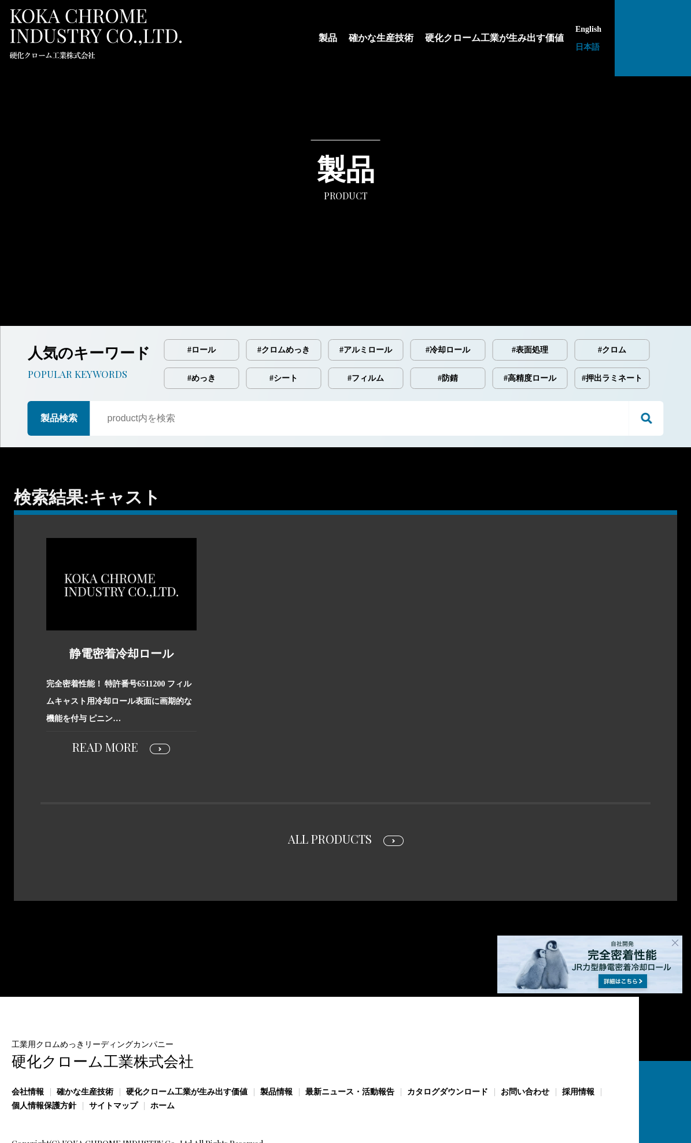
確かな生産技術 (85, 1043)
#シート (283, 329)
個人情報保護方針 (44, 1057)
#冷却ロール (448, 301)
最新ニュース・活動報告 (349, 1043)
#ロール (201, 301)
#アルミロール (365, 301)
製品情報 (276, 1043)
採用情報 (578, 1043)
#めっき (201, 329)
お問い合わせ (525, 1043)
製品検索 (58, 369)
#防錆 (448, 329)
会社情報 (28, 1043)
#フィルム (366, 329)
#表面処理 (530, 301)
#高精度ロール (530, 329)
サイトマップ (113, 1057)
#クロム (612, 301)
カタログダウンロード (447, 1043)
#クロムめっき (283, 301)
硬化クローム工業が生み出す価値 (186, 1043)
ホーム (162, 1057)
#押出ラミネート (612, 329)
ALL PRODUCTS (330, 790)
